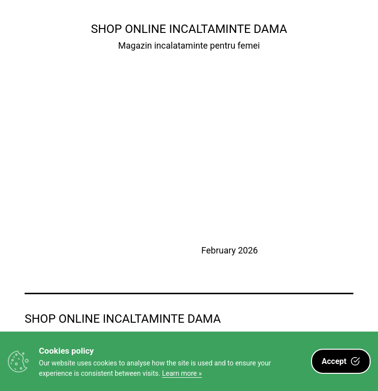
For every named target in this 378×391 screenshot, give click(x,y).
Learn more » (182, 373)
